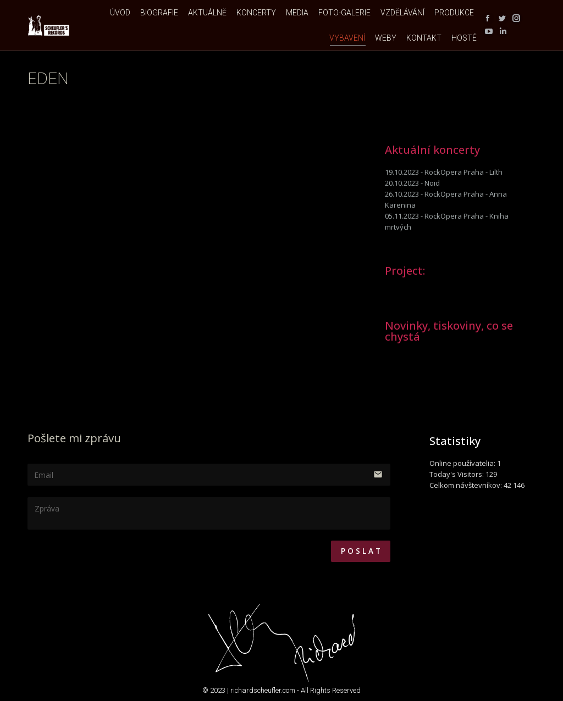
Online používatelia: (463, 463)
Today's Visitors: (457, 474)
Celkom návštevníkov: (466, 485)
